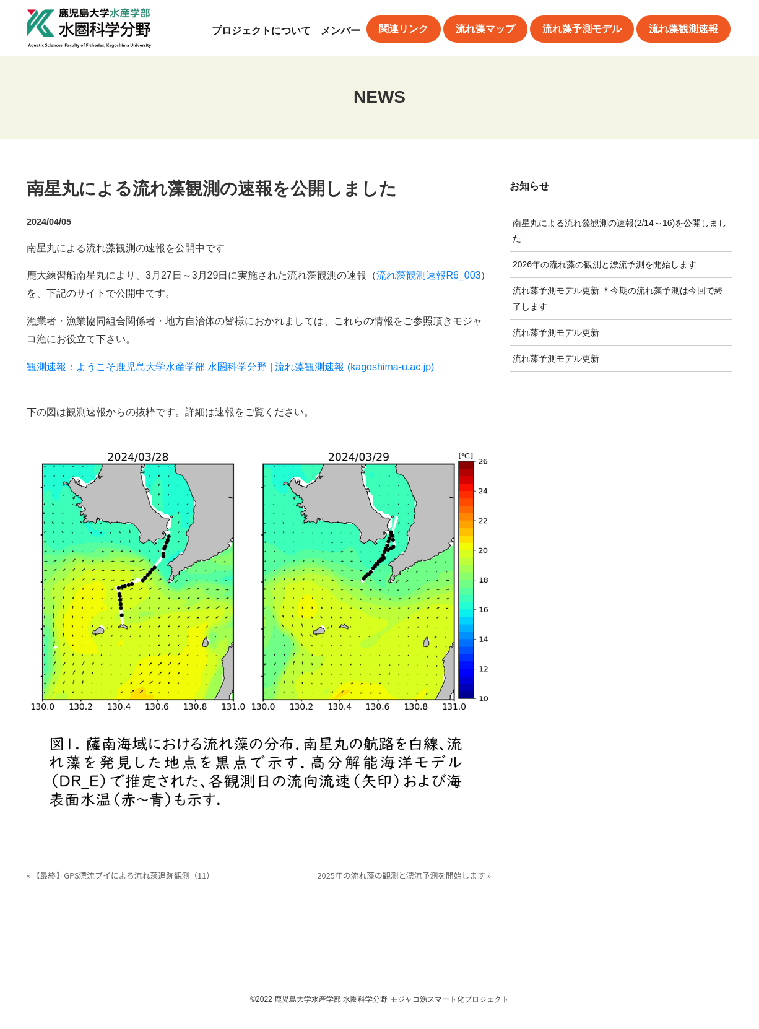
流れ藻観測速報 (683, 29)
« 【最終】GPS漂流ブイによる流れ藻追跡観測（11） (120, 875)
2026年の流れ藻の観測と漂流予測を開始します (604, 264)
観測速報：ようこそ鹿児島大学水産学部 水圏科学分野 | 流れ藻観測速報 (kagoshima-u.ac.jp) (230, 367)
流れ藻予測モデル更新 (556, 332)
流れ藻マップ (485, 29)
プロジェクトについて (261, 30)
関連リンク (403, 29)
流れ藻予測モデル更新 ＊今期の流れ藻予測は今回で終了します (618, 298)
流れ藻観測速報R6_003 (428, 275)
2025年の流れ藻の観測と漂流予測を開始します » (404, 875)
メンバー (340, 30)
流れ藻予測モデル (582, 29)
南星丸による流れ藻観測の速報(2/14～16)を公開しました (620, 230)
